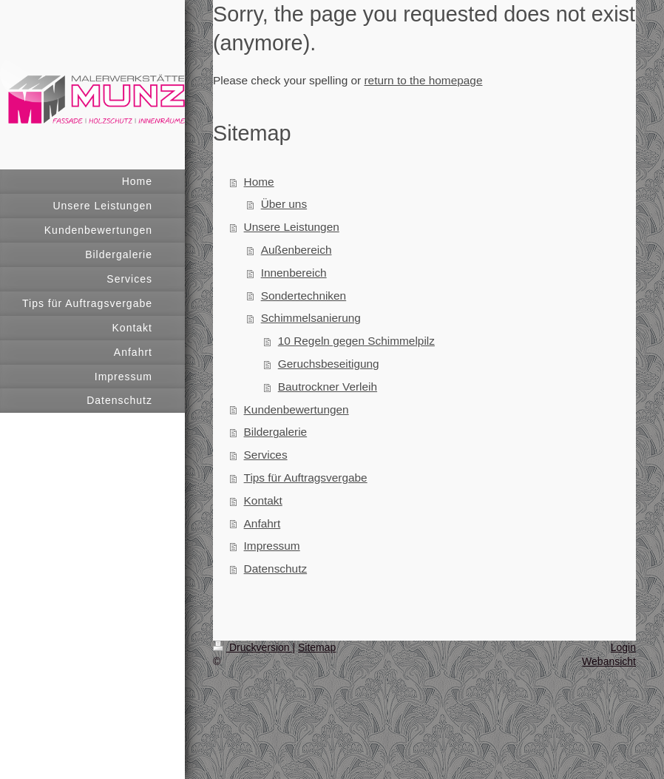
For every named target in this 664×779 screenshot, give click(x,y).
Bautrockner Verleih (327, 386)
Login (623, 647)
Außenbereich (296, 249)
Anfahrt (262, 523)
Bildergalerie (276, 431)
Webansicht (609, 661)
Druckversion (252, 647)
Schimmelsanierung (311, 317)
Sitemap (317, 647)
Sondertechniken (304, 295)
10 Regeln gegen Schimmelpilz (356, 340)
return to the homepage (423, 80)
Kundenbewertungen (296, 409)
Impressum (272, 545)
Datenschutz (276, 568)
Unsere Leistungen (291, 226)
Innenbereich (294, 272)
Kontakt (263, 500)
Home (259, 181)
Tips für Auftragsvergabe (305, 477)
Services (266, 454)
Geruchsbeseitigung (328, 363)
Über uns (284, 204)
